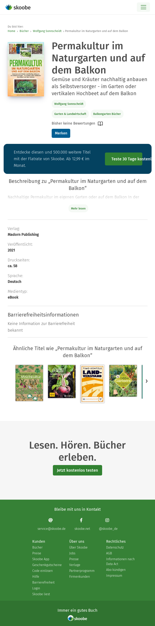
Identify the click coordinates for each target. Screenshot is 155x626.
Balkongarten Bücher (107, 114)
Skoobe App (40, 559)
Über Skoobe (78, 547)
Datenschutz (115, 547)
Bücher (24, 31)
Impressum (114, 576)
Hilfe (35, 577)
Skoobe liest (41, 594)
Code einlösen (42, 571)
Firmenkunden (79, 577)
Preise (36, 553)
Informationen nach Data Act (120, 561)
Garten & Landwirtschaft (70, 114)
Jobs (72, 553)
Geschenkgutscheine (46, 565)
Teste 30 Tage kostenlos (126, 159)
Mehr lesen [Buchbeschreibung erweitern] (78, 208)
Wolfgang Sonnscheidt (47, 31)
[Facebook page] (82, 524)
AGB (109, 553)
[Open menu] (143, 7)
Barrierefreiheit (43, 582)
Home (11, 31)
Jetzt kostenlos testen (77, 470)
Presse (74, 559)
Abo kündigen (116, 570)
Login (36, 588)
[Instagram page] (108, 524)
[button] (147, 381)
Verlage (74, 565)
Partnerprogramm (82, 571)
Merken (61, 133)
